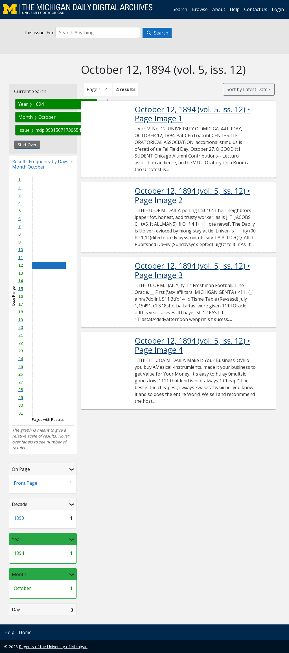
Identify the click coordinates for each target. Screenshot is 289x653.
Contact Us (255, 9)
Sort (247, 89)
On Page (21, 469)
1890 (19, 518)
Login (278, 9)
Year (16, 539)
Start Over (27, 144)
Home (25, 632)
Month (19, 574)
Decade (19, 504)
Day (16, 609)
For (50, 32)
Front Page (25, 483)
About (218, 9)
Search (180, 9)
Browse (200, 9)
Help (235, 9)
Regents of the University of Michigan (53, 646)
